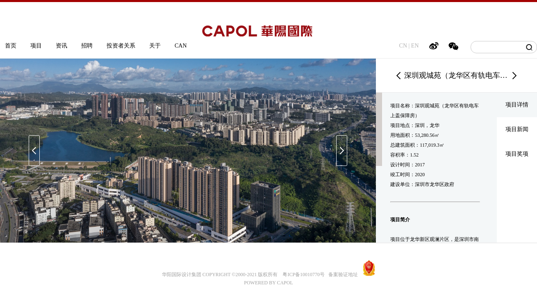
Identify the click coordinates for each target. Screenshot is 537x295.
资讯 (61, 46)
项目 (36, 46)
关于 (155, 46)
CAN (181, 46)
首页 (10, 46)
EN (415, 46)
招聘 (87, 46)
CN (403, 46)
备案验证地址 (341, 274)
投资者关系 (121, 46)
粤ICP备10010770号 (303, 274)
